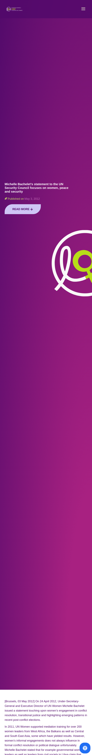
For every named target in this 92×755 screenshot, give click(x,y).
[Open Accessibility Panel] (85, 748)
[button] (83, 9)
